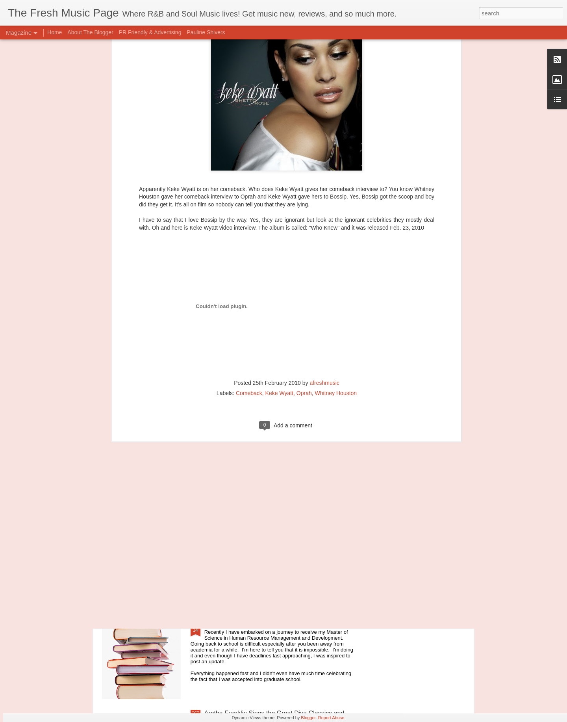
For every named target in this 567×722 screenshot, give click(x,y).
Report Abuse (331, 717)
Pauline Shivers (206, 32)
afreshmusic (324, 267)
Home (54, 32)
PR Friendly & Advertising (150, 32)
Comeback (249, 278)
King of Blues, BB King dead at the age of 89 (266, 534)
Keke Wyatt (279, 278)
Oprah (304, 278)
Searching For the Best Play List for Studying (267, 623)
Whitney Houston (336, 278)
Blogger (308, 717)
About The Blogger (90, 32)
